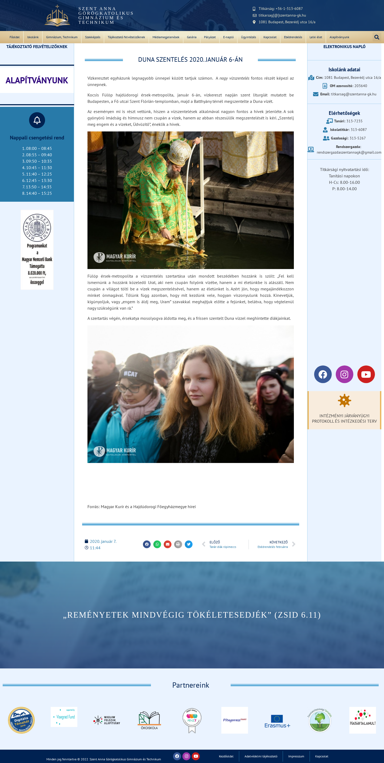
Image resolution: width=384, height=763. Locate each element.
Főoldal (15, 37)
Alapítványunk (339, 37)
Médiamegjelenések (166, 37)
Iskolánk (33, 37)
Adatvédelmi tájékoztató (260, 756)
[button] (377, 37)
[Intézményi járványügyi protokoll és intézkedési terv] (344, 400)
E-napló (228, 37)
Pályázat (210, 37)
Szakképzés (92, 37)
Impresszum (298, 756)
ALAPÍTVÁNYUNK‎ (37, 80)
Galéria (192, 37)
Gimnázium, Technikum (62, 37)
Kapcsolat (270, 37)
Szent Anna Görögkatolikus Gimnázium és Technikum (106, 15)
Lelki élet (316, 37)
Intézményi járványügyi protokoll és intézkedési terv (344, 418)
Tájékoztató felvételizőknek (126, 37)
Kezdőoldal (223, 756)
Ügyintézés (248, 37)
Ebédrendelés (293, 37)
